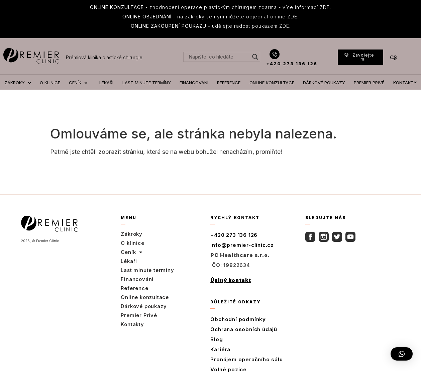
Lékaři (129, 261)
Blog (216, 339)
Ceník (131, 252)
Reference (134, 288)
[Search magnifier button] (255, 57)
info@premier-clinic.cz (242, 245)
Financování (137, 279)
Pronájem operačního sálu (246, 359)
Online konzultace (145, 297)
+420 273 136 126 (291, 63)
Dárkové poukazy (144, 306)
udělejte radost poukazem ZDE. (211, 26)
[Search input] (219, 57)
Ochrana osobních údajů (243, 329)
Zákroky (131, 234)
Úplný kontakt (230, 280)
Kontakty (132, 324)
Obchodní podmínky (238, 319)
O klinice (132, 243)
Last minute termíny (147, 270)
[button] (402, 354)
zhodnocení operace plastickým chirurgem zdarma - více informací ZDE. (210, 7)
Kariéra (220, 349)
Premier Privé (139, 315)
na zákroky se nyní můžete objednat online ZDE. (210, 16)
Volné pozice (228, 369)
